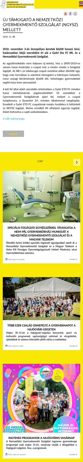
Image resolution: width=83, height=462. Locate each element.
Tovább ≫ (73, 259)
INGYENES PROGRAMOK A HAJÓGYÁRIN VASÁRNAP (41, 438)
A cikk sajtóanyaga (14, 118)
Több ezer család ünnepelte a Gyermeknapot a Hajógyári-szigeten (41, 327)
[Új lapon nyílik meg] (70, 15)
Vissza (13, 134)
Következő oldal (76, 162)
